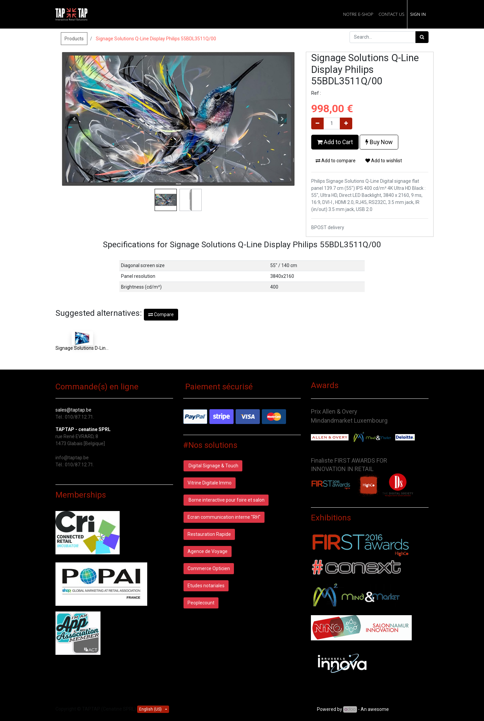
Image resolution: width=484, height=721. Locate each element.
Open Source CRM (409, 709)
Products (74, 38)
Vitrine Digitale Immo (210, 482)
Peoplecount (201, 602)
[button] (73, 119)
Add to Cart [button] (335, 142)
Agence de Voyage (208, 551)
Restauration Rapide (209, 534)
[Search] (422, 37)
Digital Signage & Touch (213, 465)
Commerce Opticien (209, 568)
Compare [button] (161, 314)
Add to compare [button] (336, 160)
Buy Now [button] (379, 142)
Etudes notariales (206, 585)
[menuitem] (358, 14)
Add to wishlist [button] (383, 160)
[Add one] (346, 123)
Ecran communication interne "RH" (224, 517)
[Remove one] (317, 123)
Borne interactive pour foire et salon (226, 500)
